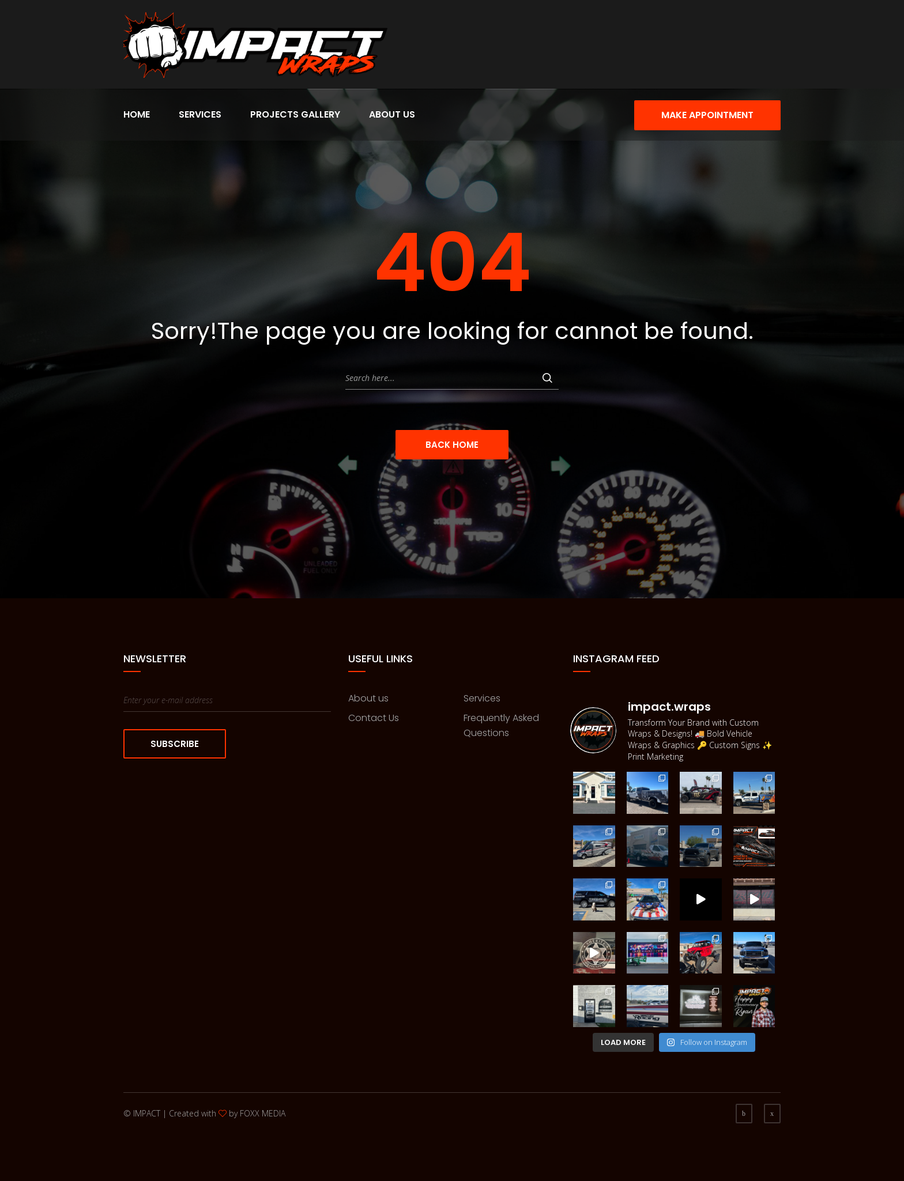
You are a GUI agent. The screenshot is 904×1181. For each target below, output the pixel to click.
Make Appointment (707, 115)
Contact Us (373, 718)
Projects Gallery (295, 114)
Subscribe (174, 744)
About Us (392, 114)
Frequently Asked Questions (501, 725)
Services (200, 114)
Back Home (452, 445)
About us (368, 698)
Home (136, 114)
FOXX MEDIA (262, 1113)
